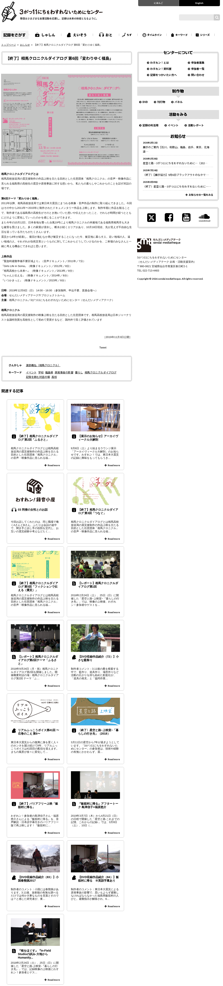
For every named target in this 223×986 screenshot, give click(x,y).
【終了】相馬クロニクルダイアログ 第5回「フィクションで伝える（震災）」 (38, 586)
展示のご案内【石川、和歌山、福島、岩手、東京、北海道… (176, 149)
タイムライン (154, 34)
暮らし (79, 372)
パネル (179, 102)
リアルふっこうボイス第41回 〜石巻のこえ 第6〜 (38, 731)
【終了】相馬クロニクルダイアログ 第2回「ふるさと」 (38, 437)
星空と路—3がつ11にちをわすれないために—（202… (175, 163)
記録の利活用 (150, 125)
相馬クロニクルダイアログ (101, 372)
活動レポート (196, 125)
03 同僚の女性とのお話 (33, 509)
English (199, 3)
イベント (31, 372)
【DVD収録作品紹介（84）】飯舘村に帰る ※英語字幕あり (98, 878)
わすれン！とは (159, 62)
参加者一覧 (197, 69)
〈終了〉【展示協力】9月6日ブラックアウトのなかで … (176, 175)
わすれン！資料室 (160, 69)
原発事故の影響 (64, 372)
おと (108, 34)
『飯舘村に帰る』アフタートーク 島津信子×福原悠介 (98, 805)
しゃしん (48, 34)
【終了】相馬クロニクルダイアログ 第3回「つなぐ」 (98, 511)
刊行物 (161, 102)
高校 (54, 377)
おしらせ (25, 44)
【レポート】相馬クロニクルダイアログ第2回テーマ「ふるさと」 (38, 660)
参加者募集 (197, 62)
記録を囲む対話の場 (38, 377)
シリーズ (205, 34)
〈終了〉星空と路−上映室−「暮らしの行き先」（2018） (98, 731)
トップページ (8, 44)
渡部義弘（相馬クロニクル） (43, 365)
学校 (41, 372)
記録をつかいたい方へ (163, 75)
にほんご (158, 3)
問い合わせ (197, 75)
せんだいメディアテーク (158, 245)
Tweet (102, 347)
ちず (129, 34)
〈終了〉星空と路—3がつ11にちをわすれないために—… (177, 186)
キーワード (181, 34)
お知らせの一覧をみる (201, 194)
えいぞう (80, 34)
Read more (54, 465)
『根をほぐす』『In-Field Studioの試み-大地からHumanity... (34, 954)
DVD (145, 102)
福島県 (49, 372)
